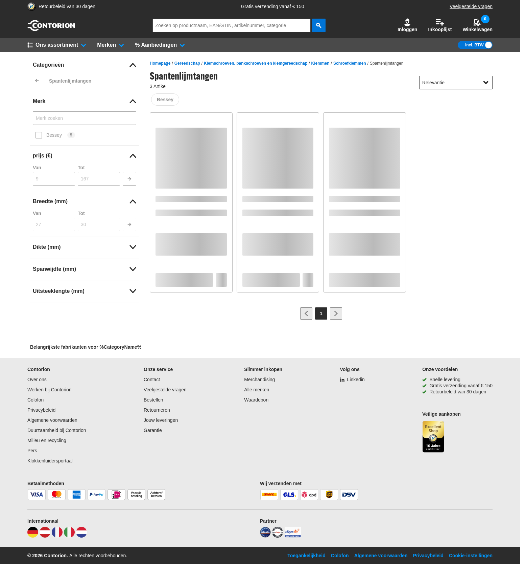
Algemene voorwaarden (52, 420)
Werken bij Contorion (49, 389)
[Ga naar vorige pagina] (306, 313)
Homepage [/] (160, 63)
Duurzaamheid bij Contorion (56, 430)
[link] (84, 65)
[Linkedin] (352, 379)
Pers (32, 450)
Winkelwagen (477, 25)
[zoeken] (319, 25)
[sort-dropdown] (456, 82)
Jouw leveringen (161, 420)
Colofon (35, 400)
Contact (152, 379)
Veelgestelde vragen (471, 6)
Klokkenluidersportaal (50, 460)
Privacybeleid (41, 410)
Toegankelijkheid (306, 555)
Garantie (153, 430)
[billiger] (292, 536)
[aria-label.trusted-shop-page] (31, 6)
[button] (407, 25)
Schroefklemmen (349, 63)
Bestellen (153, 400)
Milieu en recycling (46, 440)
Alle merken (256, 389)
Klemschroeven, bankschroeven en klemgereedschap (255, 63)
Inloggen (407, 25)
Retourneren (157, 410)
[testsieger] (277, 536)
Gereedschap (187, 63)
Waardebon (256, 400)
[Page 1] (321, 313)
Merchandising (259, 379)
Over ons (37, 379)
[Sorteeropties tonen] (486, 82)
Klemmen (320, 63)
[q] (231, 25)
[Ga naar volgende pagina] (336, 313)
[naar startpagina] (51, 29)
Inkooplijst (440, 25)
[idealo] (265, 536)
